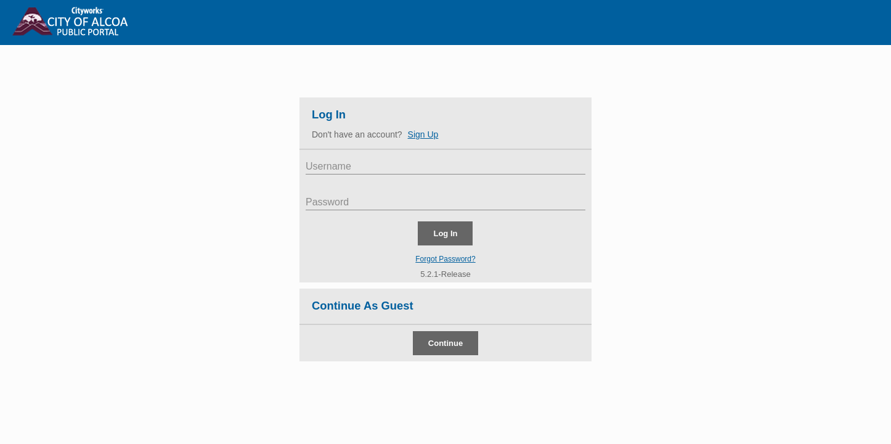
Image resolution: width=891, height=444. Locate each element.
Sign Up (423, 134)
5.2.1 (429, 274)
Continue (445, 343)
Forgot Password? (445, 259)
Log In (329, 114)
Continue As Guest (362, 305)
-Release (454, 274)
